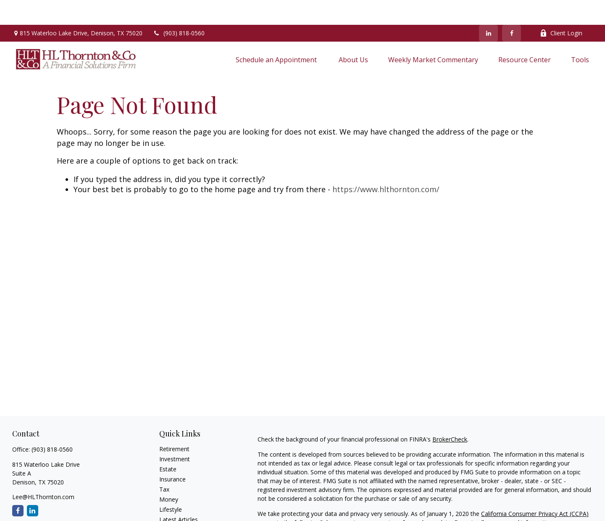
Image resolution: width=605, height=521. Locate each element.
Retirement (174, 424)
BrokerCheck (449, 414)
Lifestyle (170, 485)
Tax (164, 464)
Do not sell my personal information (503, 498)
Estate (167, 444)
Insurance (172, 454)
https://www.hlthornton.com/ (385, 165)
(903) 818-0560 (179, 9)
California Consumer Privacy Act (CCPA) (535, 489)
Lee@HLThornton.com (43, 472)
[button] (277, 34)
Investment (174, 434)
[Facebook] (511, 8)
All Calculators (178, 515)
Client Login (561, 9)
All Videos (172, 505)
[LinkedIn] (488, 8)
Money (168, 475)
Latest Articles (178, 495)
